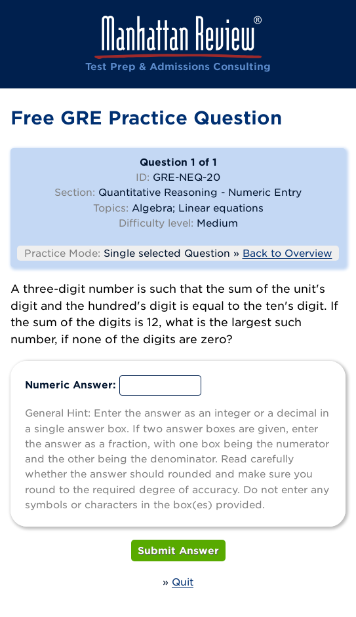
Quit (182, 582)
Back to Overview (287, 253)
